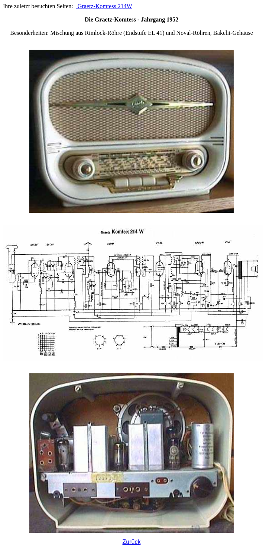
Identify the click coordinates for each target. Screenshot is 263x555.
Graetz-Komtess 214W (104, 6)
